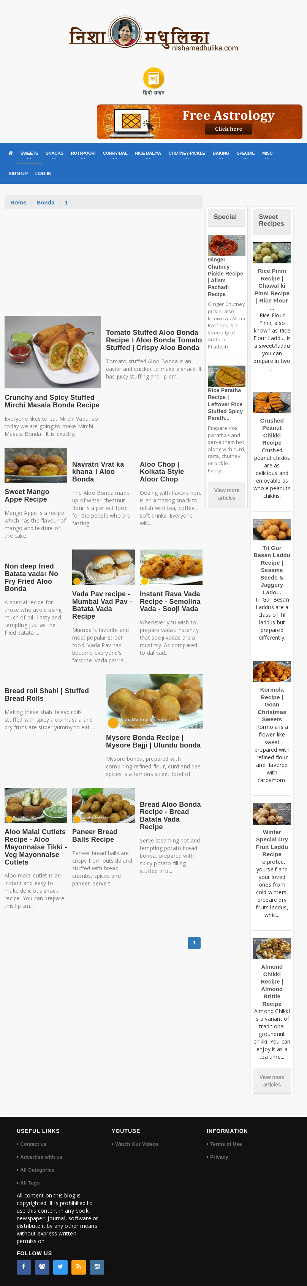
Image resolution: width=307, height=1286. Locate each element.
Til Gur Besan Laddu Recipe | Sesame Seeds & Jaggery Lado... (272, 570)
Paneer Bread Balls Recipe (94, 835)
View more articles (226, 494)
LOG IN (43, 173)
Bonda (45, 202)
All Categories (37, 1170)
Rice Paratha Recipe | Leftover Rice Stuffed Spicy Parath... (225, 404)
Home (18, 202)
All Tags (30, 1183)
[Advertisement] (104, 266)
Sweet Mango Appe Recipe (27, 495)
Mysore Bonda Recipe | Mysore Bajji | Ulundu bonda (153, 741)
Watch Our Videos (136, 1144)
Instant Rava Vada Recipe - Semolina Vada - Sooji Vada (170, 601)
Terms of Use (226, 1144)
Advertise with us (41, 1157)
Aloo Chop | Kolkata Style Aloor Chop (162, 472)
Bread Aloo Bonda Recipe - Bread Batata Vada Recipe (170, 816)
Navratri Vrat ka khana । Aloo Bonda (98, 472)
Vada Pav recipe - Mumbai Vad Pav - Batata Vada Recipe (102, 605)
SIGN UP (18, 173)
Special (225, 216)
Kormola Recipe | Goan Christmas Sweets (272, 704)
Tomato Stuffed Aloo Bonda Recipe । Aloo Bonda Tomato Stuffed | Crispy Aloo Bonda (154, 340)
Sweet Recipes (271, 220)
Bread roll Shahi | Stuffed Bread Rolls (47, 694)
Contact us (33, 1144)
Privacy (219, 1157)
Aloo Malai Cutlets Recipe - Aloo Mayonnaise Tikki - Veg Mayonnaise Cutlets (36, 847)
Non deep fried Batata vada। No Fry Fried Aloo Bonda (31, 577)
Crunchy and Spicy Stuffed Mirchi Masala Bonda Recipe (52, 401)
